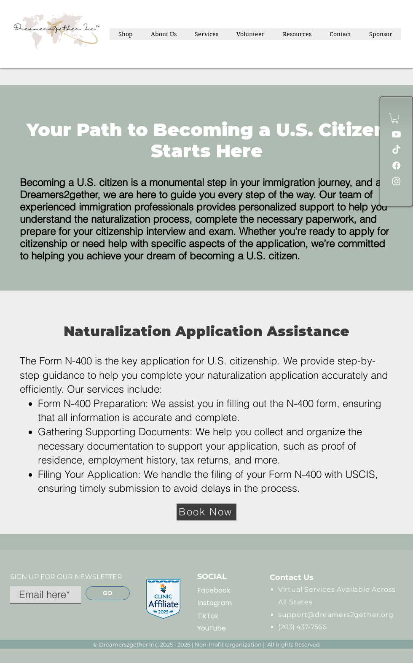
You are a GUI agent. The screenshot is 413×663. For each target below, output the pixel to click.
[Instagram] (396, 181)
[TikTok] (396, 150)
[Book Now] (206, 512)
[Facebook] (396, 165)
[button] (395, 118)
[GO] (108, 593)
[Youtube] (396, 134)
